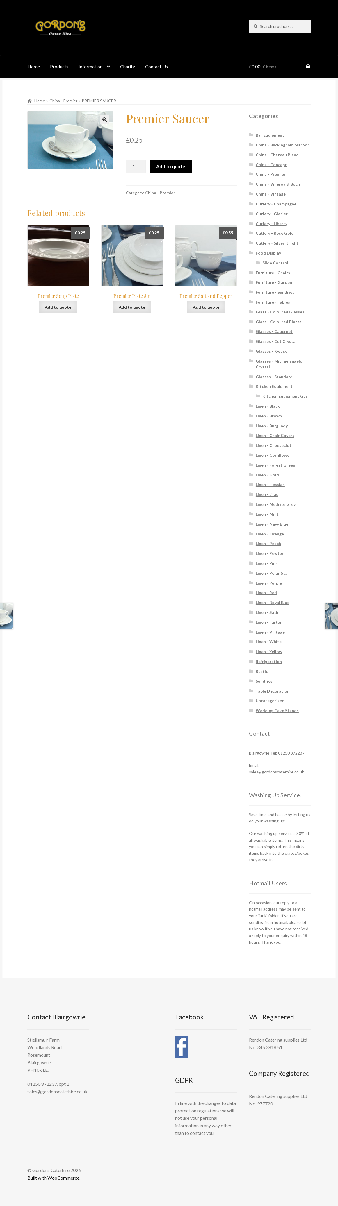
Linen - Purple (269, 582)
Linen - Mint (267, 514)
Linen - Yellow (269, 651)
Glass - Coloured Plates (279, 321)
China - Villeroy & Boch (278, 184)
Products (59, 66)
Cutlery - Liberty (271, 223)
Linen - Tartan (269, 622)
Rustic (262, 671)
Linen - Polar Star (272, 573)
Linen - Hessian (270, 484)
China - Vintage (271, 193)
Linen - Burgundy (272, 425)
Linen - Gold (267, 474)
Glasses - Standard (274, 376)
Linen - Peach (268, 543)
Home (33, 66)
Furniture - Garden (274, 282)
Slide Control (275, 262)
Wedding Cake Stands (277, 710)
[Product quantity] (136, 166)
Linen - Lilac (267, 494)
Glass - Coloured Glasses (280, 311)
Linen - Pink (267, 563)
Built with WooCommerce (53, 1177)
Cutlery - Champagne (276, 203)
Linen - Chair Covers (275, 435)
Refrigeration (269, 661)
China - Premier (63, 100)
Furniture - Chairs (273, 272)
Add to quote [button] (58, 306)
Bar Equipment (270, 134)
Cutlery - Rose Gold (275, 233)
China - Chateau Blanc (277, 154)
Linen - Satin (268, 612)
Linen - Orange (270, 533)
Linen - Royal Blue (272, 602)
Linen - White (269, 641)
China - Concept (271, 164)
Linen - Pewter (270, 553)
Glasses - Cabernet (274, 331)
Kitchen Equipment (274, 386)
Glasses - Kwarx (271, 351)
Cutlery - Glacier (272, 213)
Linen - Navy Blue (272, 524)
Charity (127, 66)
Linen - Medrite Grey (276, 504)
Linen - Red (266, 592)
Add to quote (170, 166)
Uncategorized (270, 700)
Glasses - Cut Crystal (276, 341)
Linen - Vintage (270, 632)
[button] (104, 119)
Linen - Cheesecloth (275, 445)
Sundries (264, 681)
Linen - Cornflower (273, 455)
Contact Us (156, 66)
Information (90, 66)
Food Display (268, 252)
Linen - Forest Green (275, 465)
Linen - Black (268, 406)
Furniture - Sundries (275, 292)
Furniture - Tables (273, 302)
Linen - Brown (269, 415)
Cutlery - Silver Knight (277, 243)
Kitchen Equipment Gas (285, 396)
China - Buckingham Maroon (283, 144)
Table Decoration (272, 691)
